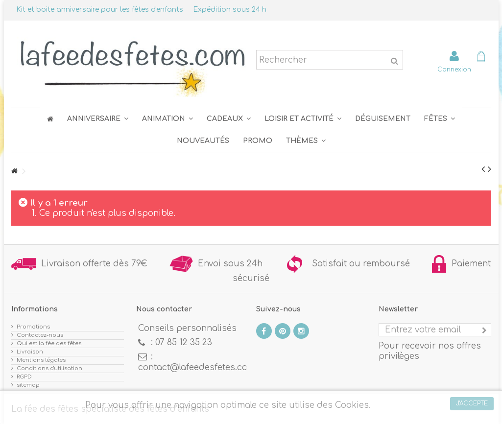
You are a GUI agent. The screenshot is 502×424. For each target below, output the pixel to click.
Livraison (30, 352)
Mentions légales (41, 360)
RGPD (24, 377)
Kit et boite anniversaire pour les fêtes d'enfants (99, 9)
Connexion (454, 69)
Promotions (33, 327)
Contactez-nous (40, 335)
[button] (439, 119)
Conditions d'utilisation (49, 368)
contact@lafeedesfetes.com (196, 367)
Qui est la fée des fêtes (49, 343)
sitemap (28, 385)
